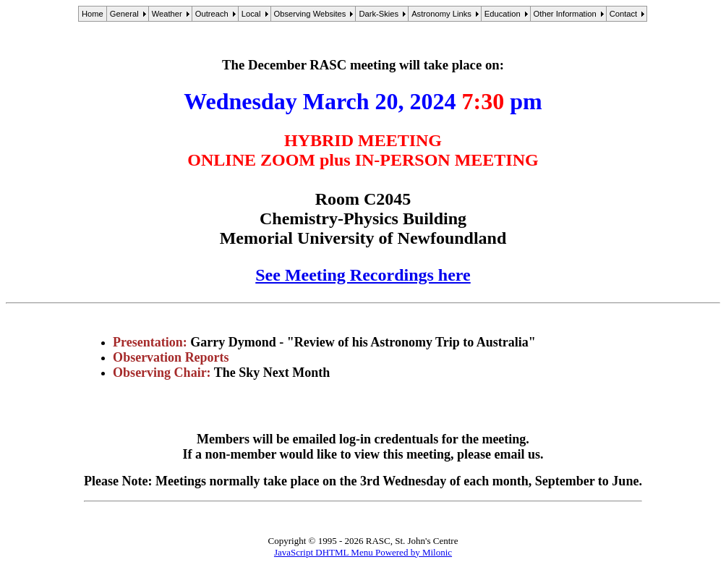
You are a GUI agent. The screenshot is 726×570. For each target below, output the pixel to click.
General (124, 13)
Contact (624, 13)
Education (502, 13)
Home (92, 13)
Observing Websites (310, 13)
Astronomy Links (441, 13)
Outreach (212, 13)
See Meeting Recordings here (362, 274)
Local (251, 13)
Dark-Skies (378, 13)
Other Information (565, 13)
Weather (167, 13)
